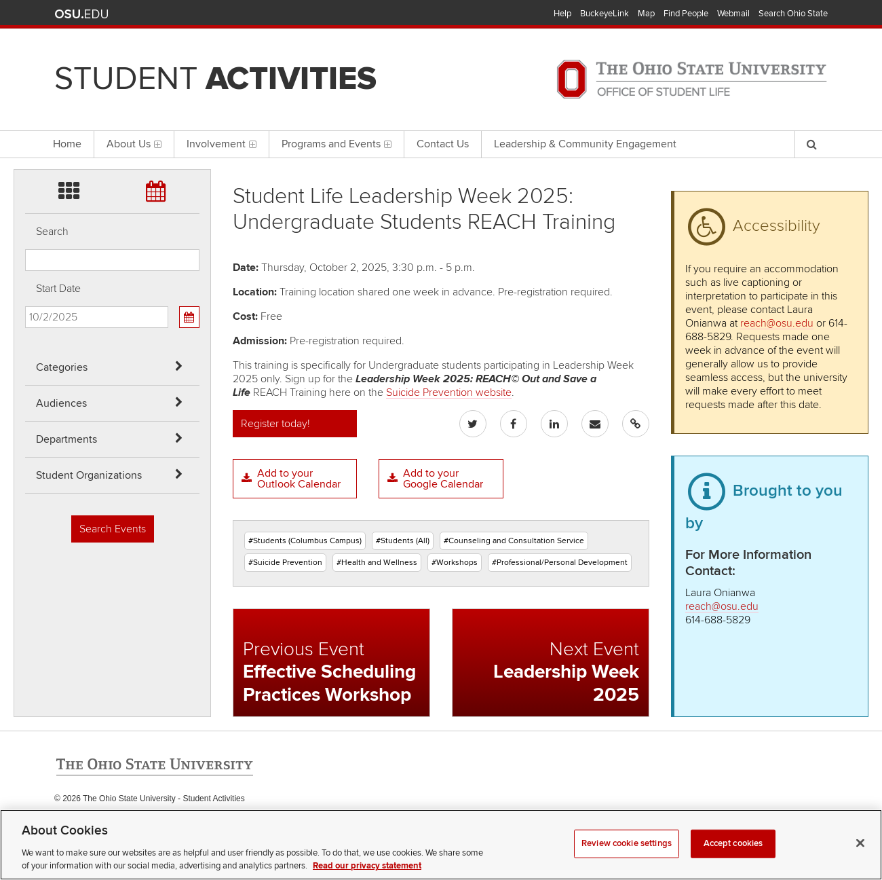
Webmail (733, 13)
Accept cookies (733, 857)
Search (52, 231)
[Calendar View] (189, 317)
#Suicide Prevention (285, 562)
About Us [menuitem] (134, 144)
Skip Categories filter (25, 10)
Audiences (61, 403)
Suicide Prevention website (449, 392)
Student (215, 78)
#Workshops (455, 562)
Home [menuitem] (67, 144)
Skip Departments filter (25, 82)
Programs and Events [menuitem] (336, 144)
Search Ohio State (793, 13)
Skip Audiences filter (25, 46)
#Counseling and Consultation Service (514, 541)
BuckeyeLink (604, 13)
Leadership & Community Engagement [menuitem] (585, 144)
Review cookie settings (626, 857)
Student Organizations (89, 475)
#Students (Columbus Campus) (305, 541)
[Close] (860, 858)
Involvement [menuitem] (221, 144)
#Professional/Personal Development (560, 562)
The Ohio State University (81, 14)
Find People (686, 13)
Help (562, 13)
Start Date (58, 288)
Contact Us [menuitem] (443, 144)
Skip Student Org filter (25, 118)
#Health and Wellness (377, 562)
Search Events (112, 529)
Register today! (275, 423)
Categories (62, 367)
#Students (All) (402, 541)
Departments (66, 439)
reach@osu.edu (776, 323)
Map (646, 13)
